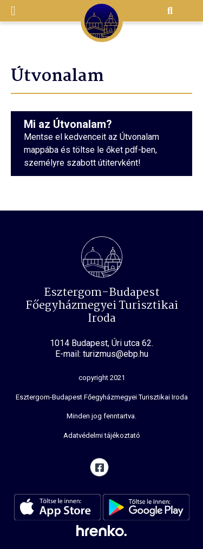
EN (186, 11)
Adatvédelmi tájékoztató (101, 435)
